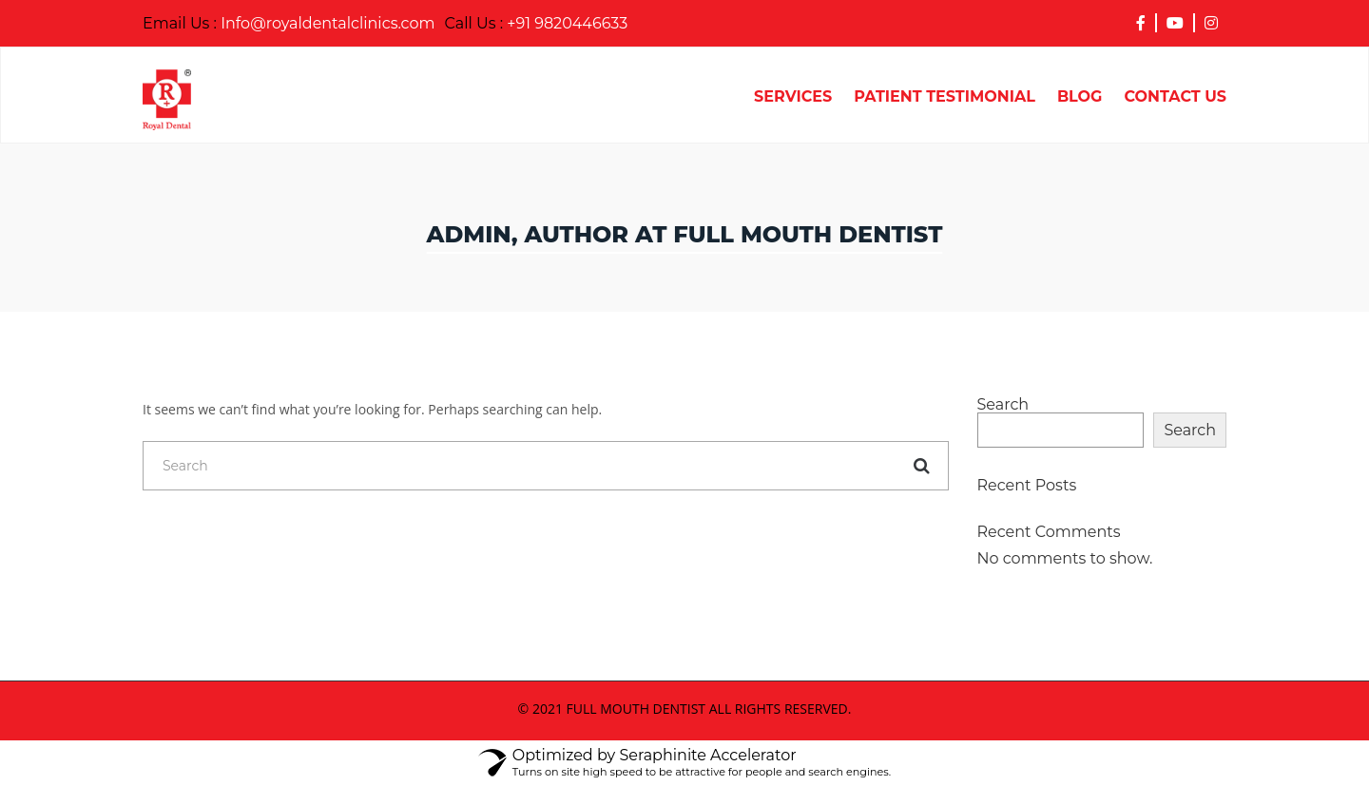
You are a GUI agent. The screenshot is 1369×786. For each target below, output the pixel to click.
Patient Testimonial (944, 97)
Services (793, 97)
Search (1003, 404)
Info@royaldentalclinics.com (289, 23)
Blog (1080, 97)
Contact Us (1175, 97)
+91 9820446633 (536, 23)
